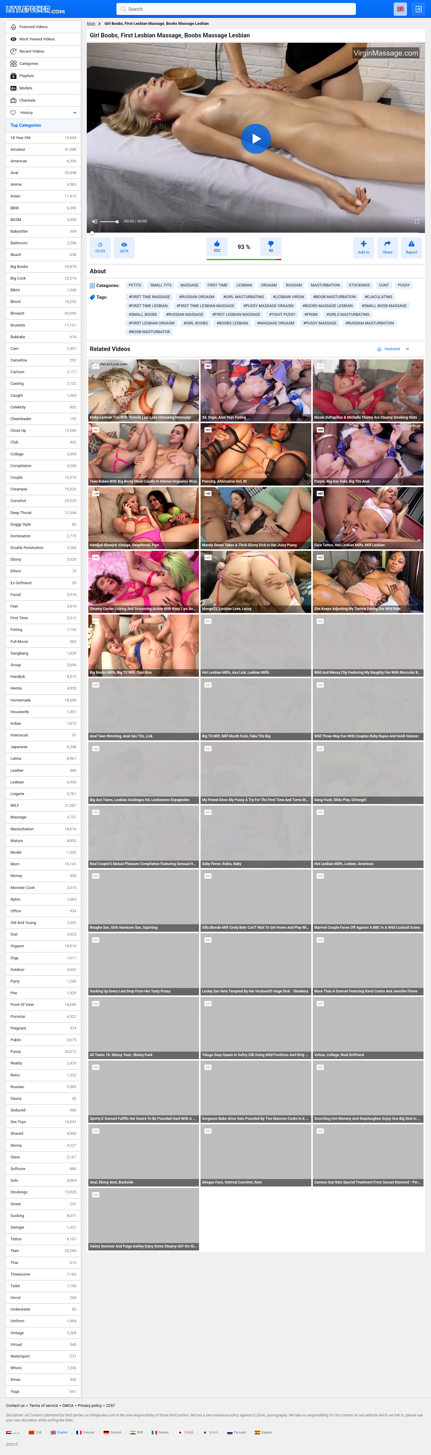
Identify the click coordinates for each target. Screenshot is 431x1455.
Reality (43, 1063)
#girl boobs (195, 323)
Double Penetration (43, 547)
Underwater (43, 1309)
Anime (43, 184)
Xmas (43, 1379)
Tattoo (43, 1239)
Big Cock (43, 278)
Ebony (43, 559)
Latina (43, 758)
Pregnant (43, 1028)
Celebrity (43, 407)
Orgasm (43, 946)
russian (294, 285)
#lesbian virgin (288, 297)
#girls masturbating (348, 314)
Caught (43, 395)
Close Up (43, 430)
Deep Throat (43, 512)
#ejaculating (378, 297)
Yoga (43, 1391)
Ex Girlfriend (43, 583)
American (43, 161)
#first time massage (149, 297)
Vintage (43, 1333)
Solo (43, 1180)
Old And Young (43, 922)
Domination (43, 536)
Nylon (43, 899)
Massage (43, 817)
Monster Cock (43, 887)
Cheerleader (43, 419)
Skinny (43, 1145)
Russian (43, 1087)
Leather (43, 770)
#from (311, 314)
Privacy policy (90, 1405)
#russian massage (185, 314)
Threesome (43, 1274)
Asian (43, 196)
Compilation (43, 466)
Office (43, 911)
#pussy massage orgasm (268, 305)
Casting (43, 383)
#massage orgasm (276, 323)
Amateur (43, 149)
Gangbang (43, 653)
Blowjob (43, 313)
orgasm (269, 285)
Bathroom (43, 243)
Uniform (43, 1321)
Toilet (43, 1286)
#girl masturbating (243, 297)
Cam (43, 348)
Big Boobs (43, 266)
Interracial (43, 735)
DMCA (68, 1405)
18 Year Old (43, 138)
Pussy (43, 1051)
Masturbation (43, 829)
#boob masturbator (149, 332)
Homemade (43, 700)
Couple (43, 477)
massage (189, 285)
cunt (384, 285)
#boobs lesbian (232, 323)
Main (91, 23)
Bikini (43, 290)
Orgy (43, 958)
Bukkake (43, 337)
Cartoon (43, 372)
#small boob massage (384, 305)
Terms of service (43, 1405)
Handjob (43, 676)
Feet (43, 606)
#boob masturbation (334, 297)
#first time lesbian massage (205, 305)
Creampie (43, 489)
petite (135, 285)
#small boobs (143, 314)
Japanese (43, 747)
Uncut (43, 1297)
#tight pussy (282, 314)
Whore (43, 1368)
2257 (110, 1405)
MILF (43, 805)
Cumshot (43, 501)
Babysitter (43, 231)
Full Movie (43, 641)
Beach (43, 254)
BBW (43, 208)
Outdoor (43, 969)
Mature (43, 841)
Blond (43, 301)
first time (217, 285)
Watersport (43, 1356)
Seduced (43, 1110)
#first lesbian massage (236, 314)
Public (43, 1040)
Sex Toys (43, 1122)
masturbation (325, 285)
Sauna (43, 1098)
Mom (43, 864)
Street (43, 1204)
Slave (43, 1157)
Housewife (43, 712)
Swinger (43, 1227)
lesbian (244, 285)
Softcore (43, 1169)
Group (43, 665)
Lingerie (43, 794)
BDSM (43, 219)
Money (43, 876)
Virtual (43, 1344)
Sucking (43, 1215)
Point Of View (43, 1004)
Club (43, 442)
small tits (161, 285)
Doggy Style (43, 524)
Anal (43, 173)
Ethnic (43, 571)
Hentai (43, 688)
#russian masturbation (369, 323)
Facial (43, 594)
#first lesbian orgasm (151, 323)
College (43, 454)
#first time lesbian (148, 305)
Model (43, 852)
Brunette (43, 325)
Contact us (15, 1405)
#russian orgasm (196, 297)
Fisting (43, 629)
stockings (359, 285)
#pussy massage (319, 323)
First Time (43, 618)
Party (43, 981)
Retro (43, 1075)
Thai (43, 1262)
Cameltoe (43, 360)
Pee (43, 993)
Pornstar (43, 1016)
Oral (43, 934)
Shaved (43, 1133)
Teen (43, 1250)
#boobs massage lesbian (328, 305)
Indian (43, 723)
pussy (404, 285)
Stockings (43, 1192)
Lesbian (43, 782)
